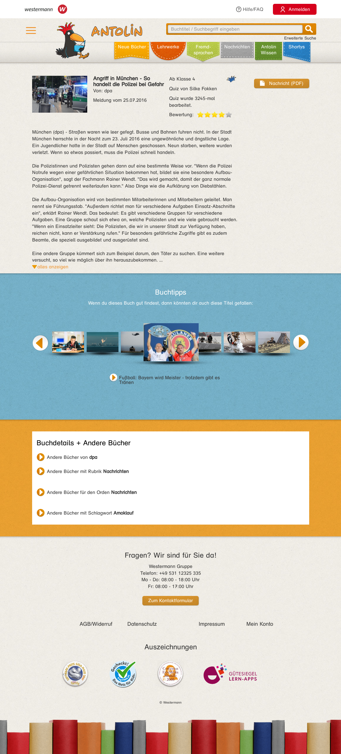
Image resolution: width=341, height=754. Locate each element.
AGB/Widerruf (96, 624)
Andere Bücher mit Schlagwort (90, 513)
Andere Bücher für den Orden (92, 492)
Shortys (297, 47)
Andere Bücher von (72, 457)
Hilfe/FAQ (249, 9)
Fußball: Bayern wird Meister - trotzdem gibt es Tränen (169, 378)
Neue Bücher (132, 47)
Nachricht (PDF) (281, 83)
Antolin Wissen (268, 49)
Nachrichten (237, 47)
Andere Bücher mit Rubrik (88, 471)
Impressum (212, 624)
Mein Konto (259, 624)
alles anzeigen (52, 267)
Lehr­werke (168, 47)
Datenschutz (142, 624)
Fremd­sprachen (203, 49)
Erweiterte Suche (300, 38)
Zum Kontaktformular (170, 600)
